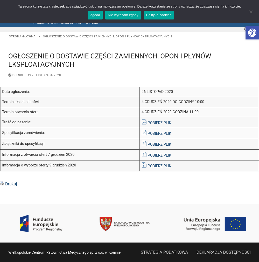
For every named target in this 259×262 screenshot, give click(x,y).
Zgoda (95, 15)
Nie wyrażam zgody (123, 15)
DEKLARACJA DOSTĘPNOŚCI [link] (224, 252)
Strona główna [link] (22, 36)
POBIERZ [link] (156, 123)
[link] (252, 32)
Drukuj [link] (11, 184)
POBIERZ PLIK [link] (159, 166)
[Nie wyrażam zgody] (250, 13)
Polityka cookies (158, 15)
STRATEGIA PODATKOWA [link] (164, 252)
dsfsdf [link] (16, 75)
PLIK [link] (167, 123)
